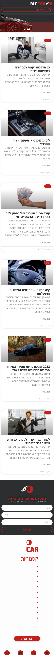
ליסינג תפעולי (27, 602)
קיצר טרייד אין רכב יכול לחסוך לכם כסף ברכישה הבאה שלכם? (28, 215)
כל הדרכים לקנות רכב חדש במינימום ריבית (32, 69)
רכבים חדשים (28, 582)
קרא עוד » (46, 93)
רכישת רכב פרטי (26, 566)
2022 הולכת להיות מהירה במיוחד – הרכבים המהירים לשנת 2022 (27, 368)
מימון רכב (30, 597)
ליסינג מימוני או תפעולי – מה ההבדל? (31, 142)
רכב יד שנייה (28, 587)
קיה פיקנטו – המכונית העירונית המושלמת (30, 291)
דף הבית (30, 25)
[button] (5, 3)
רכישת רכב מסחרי (25, 571)
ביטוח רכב (29, 618)
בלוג (33, 613)
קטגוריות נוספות (26, 592)
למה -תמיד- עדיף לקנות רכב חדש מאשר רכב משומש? (28, 441)
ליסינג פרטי (29, 607)
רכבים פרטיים (28, 576)
